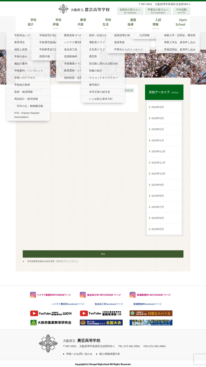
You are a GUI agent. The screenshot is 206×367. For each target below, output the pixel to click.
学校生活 (103, 23)
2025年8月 (157, 194)
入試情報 (153, 23)
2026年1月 (157, 138)
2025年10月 (158, 172)
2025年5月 (157, 227)
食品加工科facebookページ (109, 302)
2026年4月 (157, 105)
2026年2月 (157, 127)
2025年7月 (157, 205)
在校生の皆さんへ (130, 11)
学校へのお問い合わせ (79, 352)
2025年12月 (158, 150)
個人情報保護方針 (109, 352)
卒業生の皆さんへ (158, 11)
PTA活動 (181, 11)
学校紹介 (28, 23)
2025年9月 (157, 183)
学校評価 (53, 23)
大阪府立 (81, 339)
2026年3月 (157, 116)
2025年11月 (158, 161)
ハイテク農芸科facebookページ (68, 302)
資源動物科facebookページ (147, 302)
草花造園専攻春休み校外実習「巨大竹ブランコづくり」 (53, 260)
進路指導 (128, 23)
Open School (178, 23)
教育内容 (78, 23)
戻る (103, 253)
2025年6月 (157, 216)
